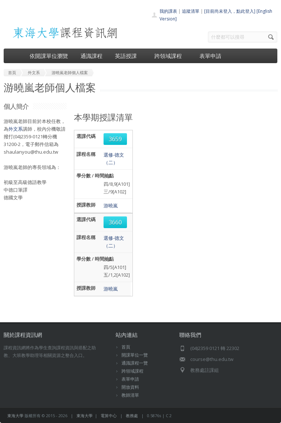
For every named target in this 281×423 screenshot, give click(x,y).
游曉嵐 (111, 205)
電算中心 (109, 415)
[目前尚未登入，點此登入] (229, 11)
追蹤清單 (190, 11)
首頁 (125, 347)
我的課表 (168, 11)
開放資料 (130, 387)
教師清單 (130, 395)
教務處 (132, 415)
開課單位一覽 (134, 355)
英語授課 (128, 55)
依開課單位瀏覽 (49, 55)
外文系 (15, 129)
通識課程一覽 (134, 363)
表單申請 (210, 55)
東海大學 (15, 415)
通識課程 (91, 55)
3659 (115, 139)
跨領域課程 (170, 55)
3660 (115, 222)
